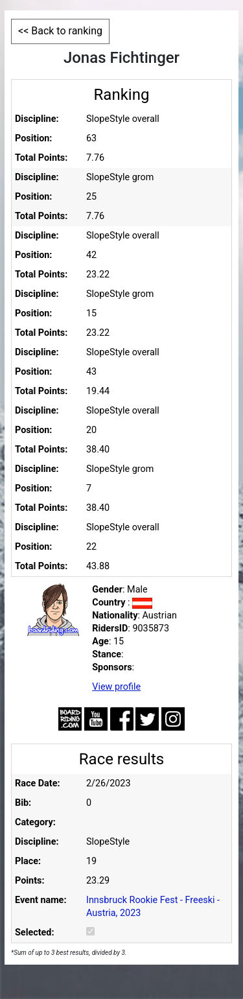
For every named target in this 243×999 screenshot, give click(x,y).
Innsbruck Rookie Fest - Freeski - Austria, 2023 (153, 907)
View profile (116, 686)
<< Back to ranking (60, 31)
